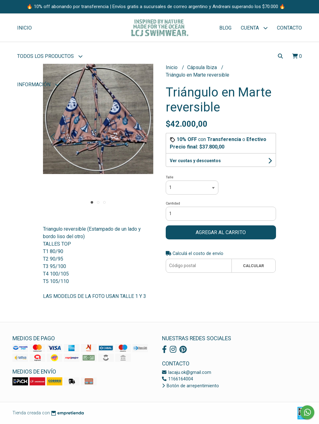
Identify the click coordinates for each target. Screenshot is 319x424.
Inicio (24, 28)
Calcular (253, 265)
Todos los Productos (50, 56)
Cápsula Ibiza (202, 67)
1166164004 (177, 379)
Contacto (289, 28)
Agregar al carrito (221, 232)
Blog (225, 28)
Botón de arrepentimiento (190, 386)
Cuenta (254, 28)
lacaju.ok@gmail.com (186, 372)
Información (38, 84)
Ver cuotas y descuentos (195, 160)
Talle (170, 177)
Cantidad (173, 203)
